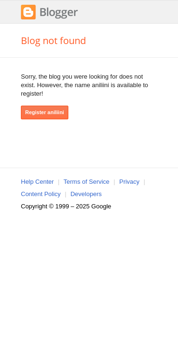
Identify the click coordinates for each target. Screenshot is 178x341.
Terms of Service (87, 181)
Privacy (129, 181)
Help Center (37, 181)
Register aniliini (44, 112)
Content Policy (41, 193)
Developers (86, 193)
